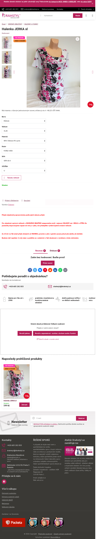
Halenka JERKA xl (10, 401)
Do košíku (69, 192)
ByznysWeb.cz (55, 537)
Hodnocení (5, 33)
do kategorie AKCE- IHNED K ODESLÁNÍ (62, 2)
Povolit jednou (25, 333)
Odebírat (81, 418)
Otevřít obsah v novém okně (48, 339)
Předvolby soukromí (45, 534)
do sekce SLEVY (86, 2)
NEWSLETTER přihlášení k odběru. (46, 424)
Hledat (77, 16)
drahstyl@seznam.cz (13, 457)
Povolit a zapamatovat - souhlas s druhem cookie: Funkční (55, 333)
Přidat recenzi (47, 263)
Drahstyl (11, 205)
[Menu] (92, 15)
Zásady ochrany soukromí (62, 534)
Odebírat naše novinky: (19, 425)
